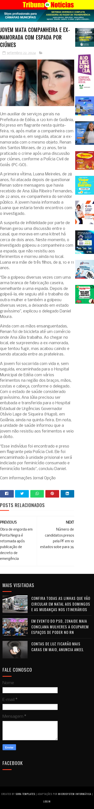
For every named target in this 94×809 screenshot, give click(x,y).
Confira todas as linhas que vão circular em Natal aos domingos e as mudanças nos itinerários (60, 603)
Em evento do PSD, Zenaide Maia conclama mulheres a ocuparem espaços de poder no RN (60, 626)
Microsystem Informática (74, 794)
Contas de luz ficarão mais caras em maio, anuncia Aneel (57, 646)
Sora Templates (25, 794)
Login (47, 801)
